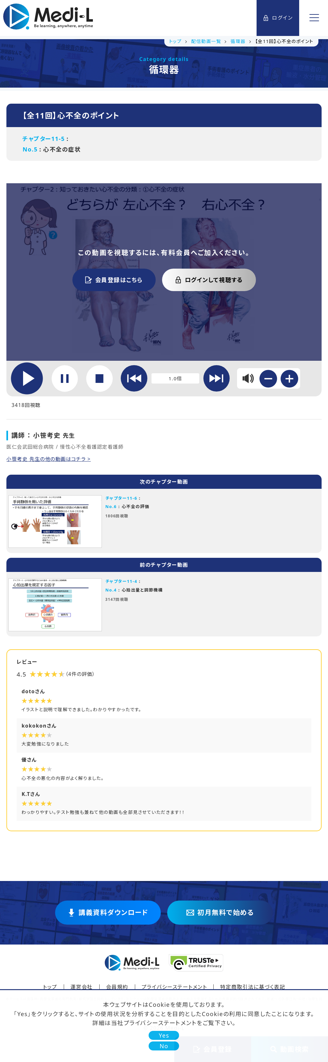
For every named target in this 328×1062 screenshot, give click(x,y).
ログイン (278, 18)
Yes (164, 1035)
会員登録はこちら (114, 280)
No (164, 1046)
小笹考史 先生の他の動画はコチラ (49, 459)
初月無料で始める (220, 915)
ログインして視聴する (209, 280)
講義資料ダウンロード (108, 915)
